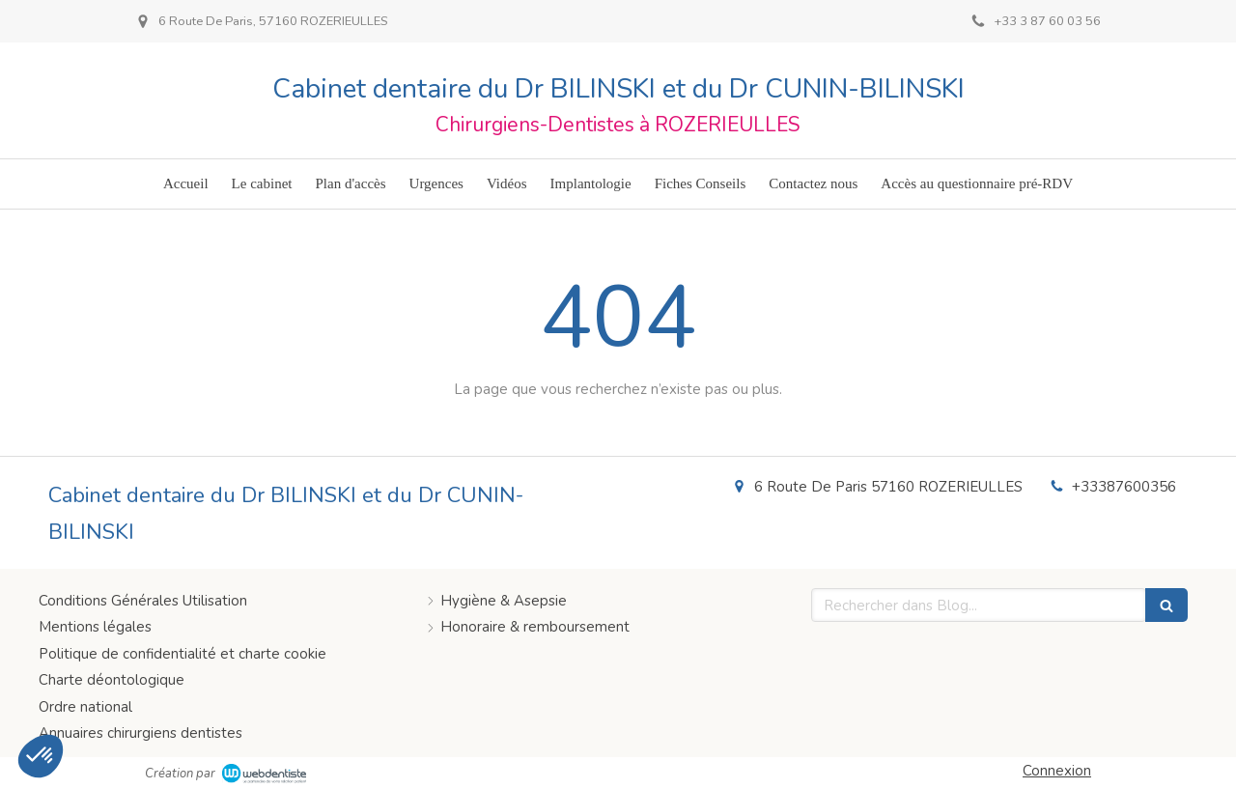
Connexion (1057, 770)
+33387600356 (1124, 486)
